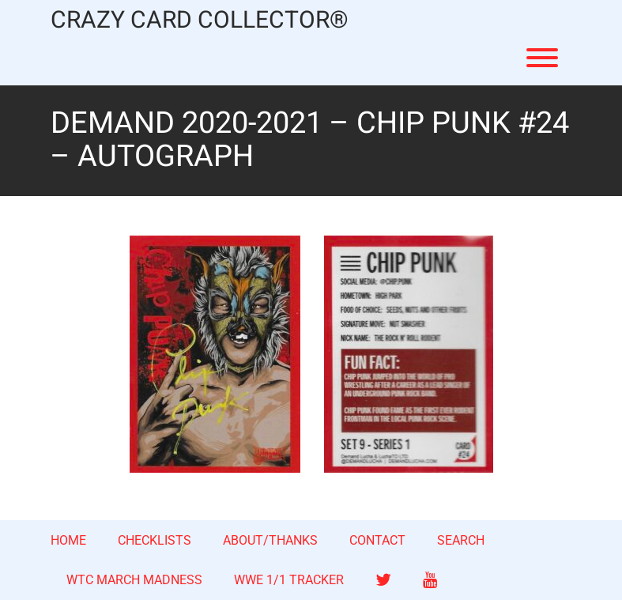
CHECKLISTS (154, 540)
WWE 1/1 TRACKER (289, 579)
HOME (68, 540)
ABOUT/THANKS (270, 540)
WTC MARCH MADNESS (134, 579)
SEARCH (460, 540)
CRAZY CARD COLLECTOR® (200, 21)
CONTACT (377, 540)
